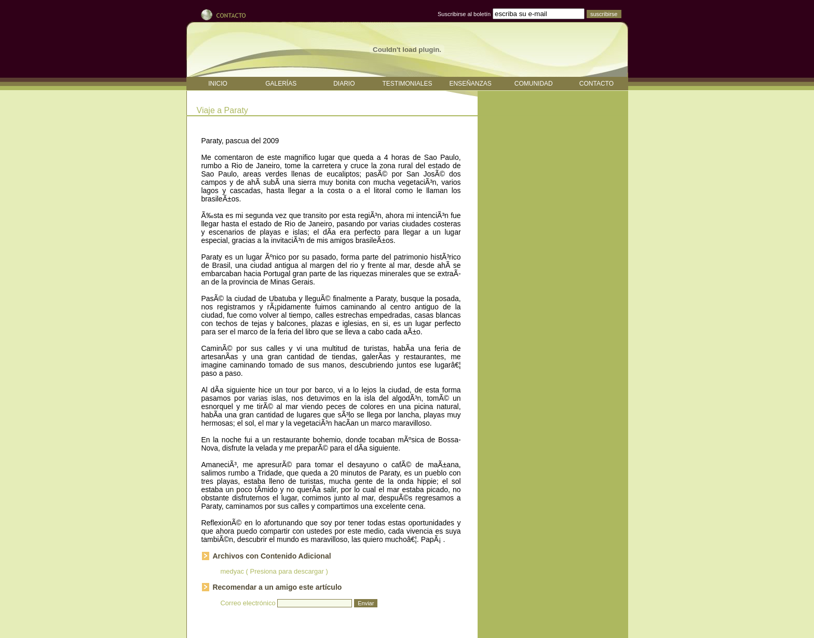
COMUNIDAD (533, 83)
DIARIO (344, 83)
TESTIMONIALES (407, 83)
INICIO (217, 83)
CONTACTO (596, 83)
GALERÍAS (280, 83)
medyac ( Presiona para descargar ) (274, 571)
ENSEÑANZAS (470, 83)
